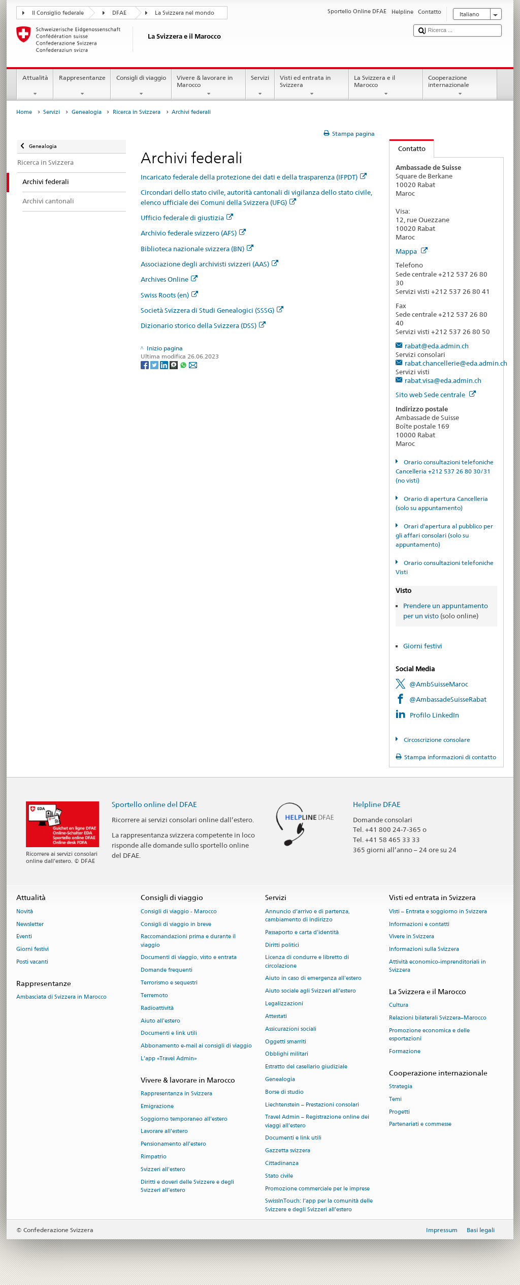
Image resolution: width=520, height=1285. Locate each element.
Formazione (404, 1051)
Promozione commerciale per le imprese (317, 1188)
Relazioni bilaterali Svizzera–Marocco (437, 1018)
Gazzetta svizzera (287, 1151)
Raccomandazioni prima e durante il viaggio (188, 941)
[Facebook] (145, 365)
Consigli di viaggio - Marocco (179, 911)
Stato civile (279, 1176)
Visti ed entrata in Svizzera (311, 86)
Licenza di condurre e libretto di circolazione (307, 961)
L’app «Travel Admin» (169, 1058)
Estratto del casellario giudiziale (306, 1067)
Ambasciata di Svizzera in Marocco (61, 997)
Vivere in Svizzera (411, 937)
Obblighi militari (286, 1054)
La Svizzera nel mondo (184, 13)
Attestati (276, 1016)
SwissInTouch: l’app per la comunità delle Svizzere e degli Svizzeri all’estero (319, 1205)
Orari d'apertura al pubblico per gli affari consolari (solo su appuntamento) (444, 535)
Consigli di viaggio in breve (176, 924)
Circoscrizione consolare (436, 739)
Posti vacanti (32, 962)
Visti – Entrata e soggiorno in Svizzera (438, 911)
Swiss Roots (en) (169, 295)
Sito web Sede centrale (436, 395)
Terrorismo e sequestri (169, 982)
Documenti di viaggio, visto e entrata (189, 957)
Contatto (407, 148)
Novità (24, 911)
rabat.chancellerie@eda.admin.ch (456, 363)
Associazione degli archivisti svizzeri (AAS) (209, 264)
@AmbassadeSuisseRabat (447, 699)
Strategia (400, 1086)
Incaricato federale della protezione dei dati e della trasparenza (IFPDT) (254, 177)
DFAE (119, 13)
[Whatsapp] (184, 365)
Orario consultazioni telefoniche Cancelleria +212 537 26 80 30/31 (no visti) (444, 471)
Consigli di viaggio (141, 86)
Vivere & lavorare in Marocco (208, 86)
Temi (395, 1099)
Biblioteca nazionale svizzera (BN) (197, 249)
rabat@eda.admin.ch (437, 346)
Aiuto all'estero (160, 1021)
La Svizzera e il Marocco (385, 86)
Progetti (399, 1112)
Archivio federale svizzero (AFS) (193, 233)
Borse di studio (284, 1092)
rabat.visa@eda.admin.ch (443, 380)
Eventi (24, 937)
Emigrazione (157, 1106)
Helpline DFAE (377, 804)
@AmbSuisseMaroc (438, 684)
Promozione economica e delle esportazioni (429, 1034)
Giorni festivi (422, 646)
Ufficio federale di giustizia (187, 218)
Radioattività (157, 1008)
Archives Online (169, 279)
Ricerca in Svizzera (136, 112)
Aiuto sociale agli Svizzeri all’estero (310, 991)
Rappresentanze (82, 86)
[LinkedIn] (165, 365)
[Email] (193, 365)
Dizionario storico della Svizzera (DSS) (203, 325)
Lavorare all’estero (164, 1131)
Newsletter (30, 924)
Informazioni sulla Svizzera (424, 949)
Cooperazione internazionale (460, 86)
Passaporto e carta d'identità (302, 932)
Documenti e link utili (169, 1033)
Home (24, 112)
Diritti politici (282, 945)
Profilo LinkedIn (434, 715)
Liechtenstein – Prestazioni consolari (312, 1104)
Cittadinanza (282, 1163)
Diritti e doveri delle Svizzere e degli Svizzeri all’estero (187, 1186)
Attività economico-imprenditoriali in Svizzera (437, 966)
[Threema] (174, 365)
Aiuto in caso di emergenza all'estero (313, 978)
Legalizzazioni (284, 1003)
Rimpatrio (154, 1156)
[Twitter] (155, 365)
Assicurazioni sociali (290, 1029)
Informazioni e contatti (419, 924)
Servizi (260, 86)
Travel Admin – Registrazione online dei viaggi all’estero (317, 1121)
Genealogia (87, 112)
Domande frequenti (166, 970)
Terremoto (154, 995)
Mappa (412, 251)
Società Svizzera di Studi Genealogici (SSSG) (212, 310)
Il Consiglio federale (58, 13)
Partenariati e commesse (420, 1124)
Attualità (35, 86)
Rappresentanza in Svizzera (176, 1093)
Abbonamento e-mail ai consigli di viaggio (196, 1046)
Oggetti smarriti (285, 1041)
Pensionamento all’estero (173, 1144)
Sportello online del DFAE (154, 804)
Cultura (398, 1005)
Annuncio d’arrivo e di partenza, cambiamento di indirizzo (307, 915)
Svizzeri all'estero (163, 1169)
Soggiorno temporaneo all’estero (184, 1119)
